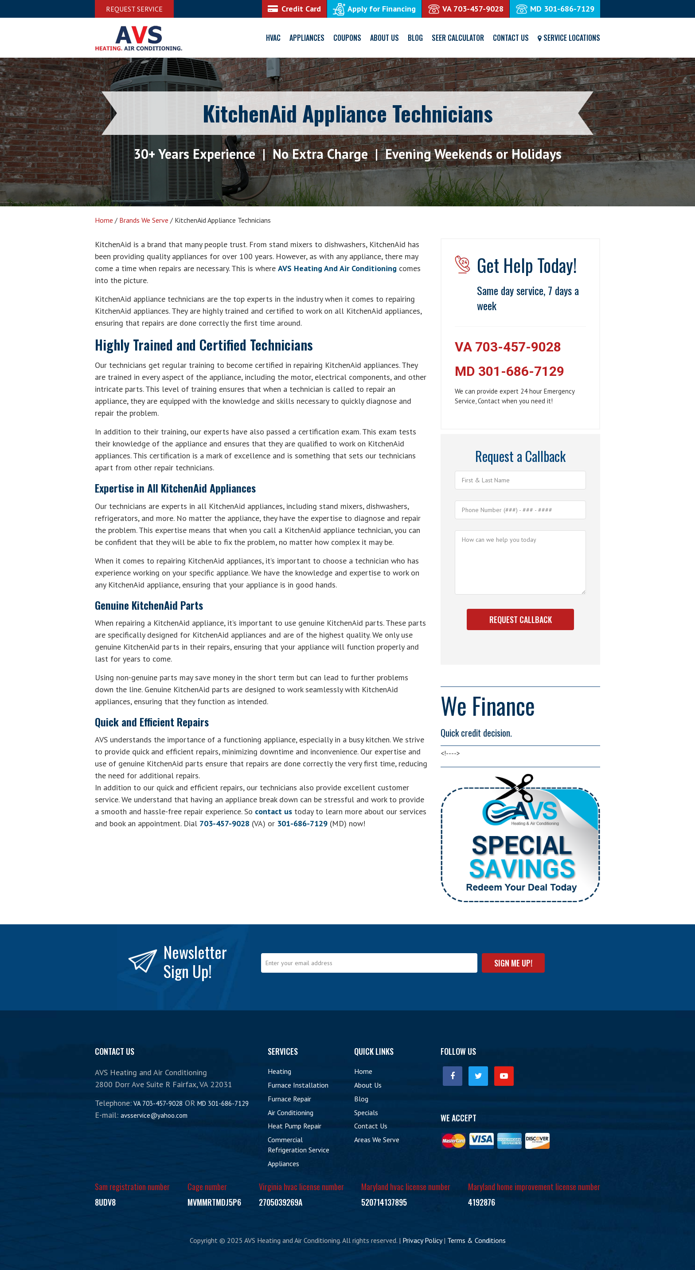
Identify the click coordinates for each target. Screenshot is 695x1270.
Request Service (134, 8)
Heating (279, 1071)
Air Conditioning (290, 1112)
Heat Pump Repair (294, 1125)
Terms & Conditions (476, 1240)
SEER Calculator (458, 37)
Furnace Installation (298, 1085)
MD (554, 9)
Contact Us (511, 37)
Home (363, 1071)
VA (466, 9)
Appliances (306, 37)
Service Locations (569, 37)
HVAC (273, 37)
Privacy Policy (422, 1240)
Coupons (347, 37)
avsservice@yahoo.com (154, 1115)
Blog (415, 37)
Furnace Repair (289, 1098)
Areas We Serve (376, 1139)
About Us (384, 37)
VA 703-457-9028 (508, 347)
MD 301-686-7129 (509, 371)
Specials (366, 1112)
